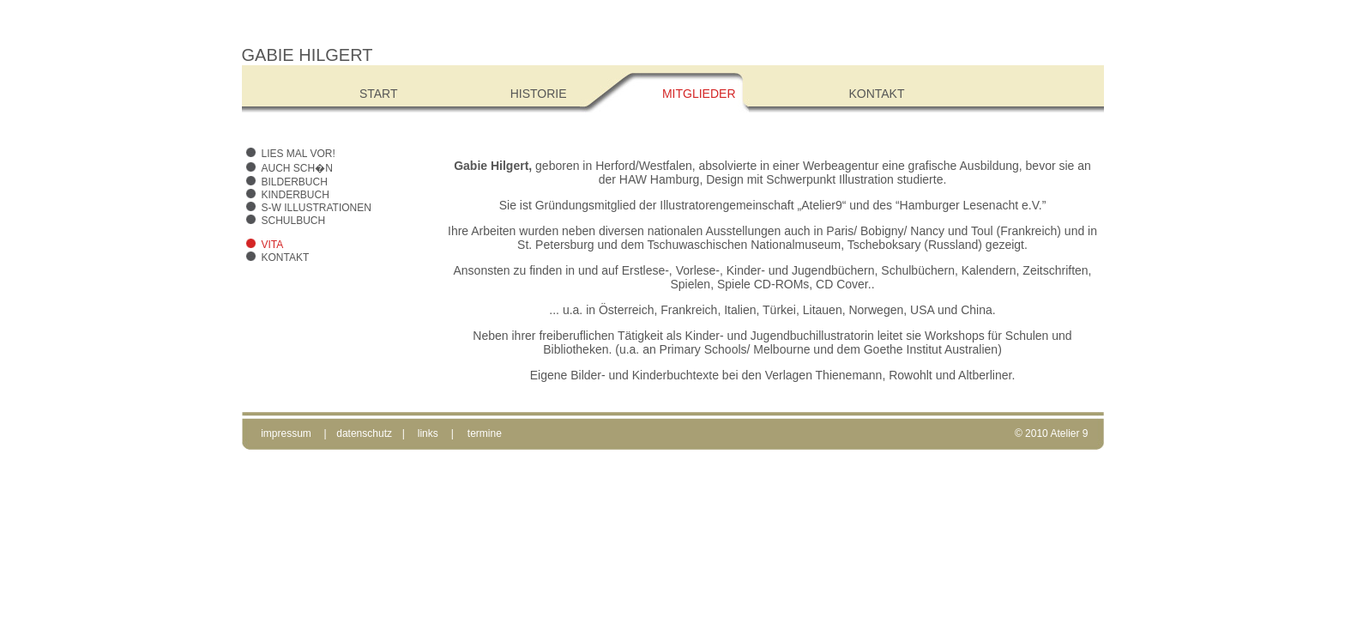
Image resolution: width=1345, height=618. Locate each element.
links (428, 433)
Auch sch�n (297, 168)
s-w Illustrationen (316, 208)
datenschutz (364, 433)
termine (484, 433)
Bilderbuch (295, 182)
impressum (286, 433)
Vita (273, 245)
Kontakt (286, 257)
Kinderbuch (295, 195)
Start (378, 93)
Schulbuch (294, 221)
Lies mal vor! (298, 154)
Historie (538, 93)
